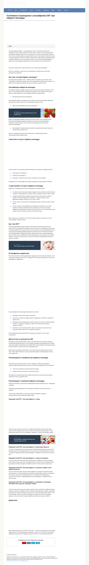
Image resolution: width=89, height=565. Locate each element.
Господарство (23, 10)
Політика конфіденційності (22, 560)
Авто (16, 10)
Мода (53, 10)
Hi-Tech (10, 10)
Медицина (46, 10)
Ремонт (66, 10)
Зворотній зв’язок (11, 560)
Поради (59, 10)
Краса (31, 10)
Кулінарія (38, 10)
